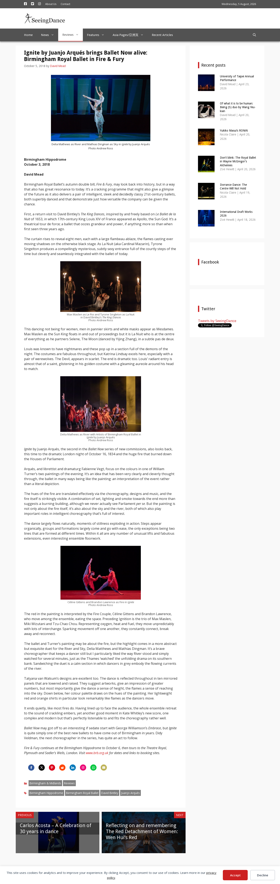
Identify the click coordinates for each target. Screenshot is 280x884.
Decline (262, 875)
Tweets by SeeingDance (217, 320)
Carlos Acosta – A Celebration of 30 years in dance (55, 828)
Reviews (72, 35)
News (49, 35)
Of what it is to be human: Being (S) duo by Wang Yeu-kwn (238, 107)
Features (98, 35)
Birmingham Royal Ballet (82, 793)
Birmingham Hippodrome (46, 793)
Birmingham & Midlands (45, 783)
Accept (235, 875)
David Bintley (109, 793)
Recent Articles (162, 35)
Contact (65, 4)
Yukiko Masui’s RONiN (234, 130)
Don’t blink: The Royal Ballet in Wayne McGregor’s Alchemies (238, 161)
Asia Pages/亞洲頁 (130, 35)
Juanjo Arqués (130, 793)
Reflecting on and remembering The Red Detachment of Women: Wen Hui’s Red (142, 831)
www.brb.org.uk (97, 753)
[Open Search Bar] (254, 35)
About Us (51, 4)
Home (28, 35)
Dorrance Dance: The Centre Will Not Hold (233, 186)
